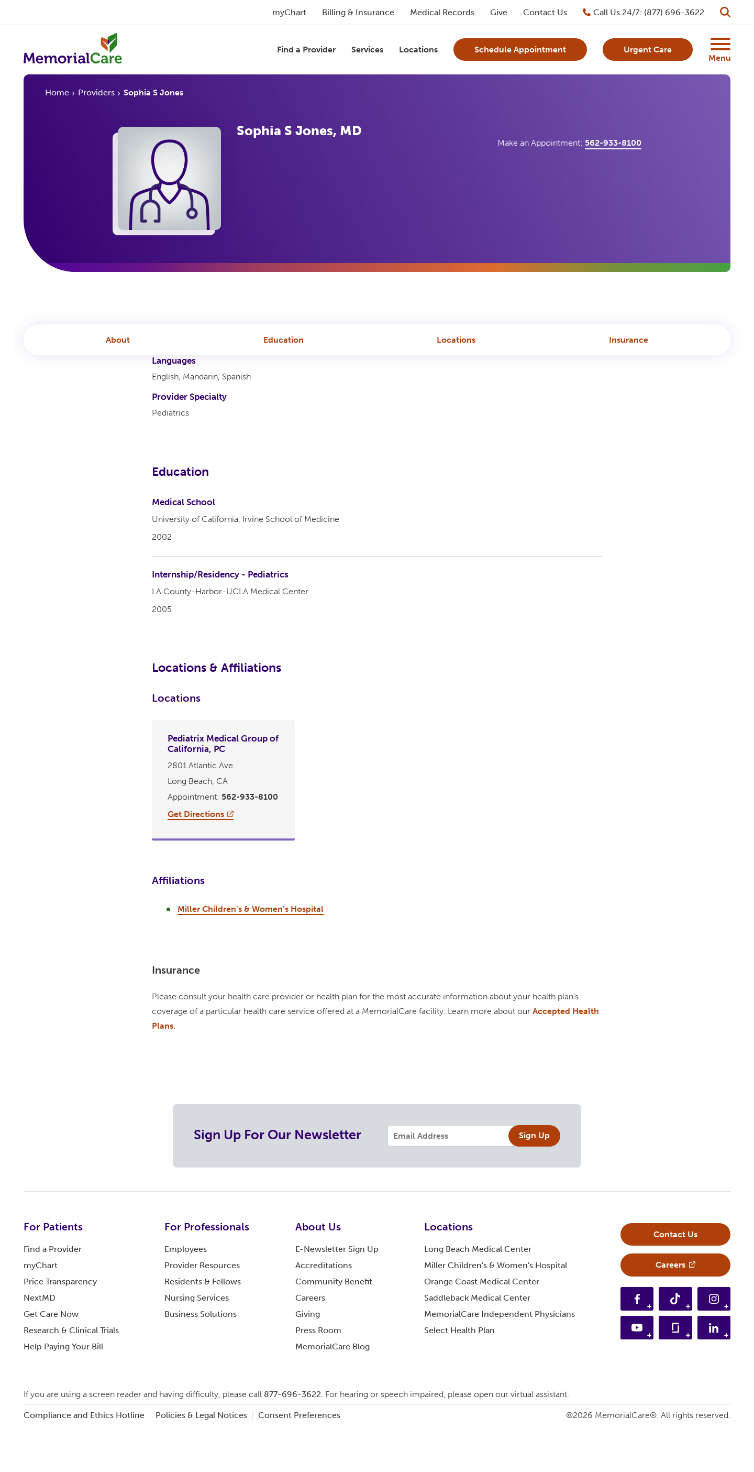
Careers (310, 1344)
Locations (456, 343)
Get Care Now (51, 1361)
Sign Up (534, 1182)
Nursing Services (196, 1344)
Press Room (318, 1377)
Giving (307, 1361)
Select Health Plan (459, 1377)
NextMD (40, 1344)
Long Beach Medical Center (477, 1296)
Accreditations (323, 1312)
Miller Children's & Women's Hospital (495, 1312)
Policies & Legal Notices (201, 1462)
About (118, 343)
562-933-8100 (613, 148)
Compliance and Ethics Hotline (84, 1462)
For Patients (53, 1273)
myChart (41, 1312)
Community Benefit (333, 1328)
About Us (318, 1273)
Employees (185, 1296)
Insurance (628, 343)
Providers (96, 96)
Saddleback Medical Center (477, 1344)
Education (283, 343)
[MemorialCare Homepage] (76, 51)
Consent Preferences (299, 1462)
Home (57, 96)
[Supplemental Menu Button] (718, 46)
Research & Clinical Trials (71, 1377)
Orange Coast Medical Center (481, 1328)
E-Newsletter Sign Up (337, 1296)
